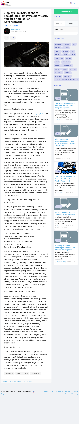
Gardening (59, 58)
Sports (67, 73)
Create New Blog (65, 11)
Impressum (66, 392)
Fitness (57, 55)
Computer (35, 373)
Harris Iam (59, 119)
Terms (52, 392)
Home (57, 62)
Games (72, 55)
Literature (66, 62)
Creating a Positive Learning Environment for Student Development (65, 248)
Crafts (66, 48)
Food (65, 55)
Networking (67, 65)
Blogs (6, 25)
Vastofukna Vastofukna (63, 157)
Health (68, 58)
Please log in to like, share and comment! (17, 381)
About (46, 392)
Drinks (65, 51)
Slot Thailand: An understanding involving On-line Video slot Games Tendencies (65, 142)
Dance (57, 51)
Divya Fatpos (60, 226)
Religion (73, 69)
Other (57, 69)
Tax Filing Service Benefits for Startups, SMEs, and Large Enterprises (65, 106)
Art (74, 44)
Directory (74, 394)
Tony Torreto (60, 192)
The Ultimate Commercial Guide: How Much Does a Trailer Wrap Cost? (65, 179)
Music (57, 65)
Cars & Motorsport (62, 44)
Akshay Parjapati (61, 261)
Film (72, 51)
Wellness (67, 76)
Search (71, 23)
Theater (58, 76)
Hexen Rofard (15, 29)
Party (65, 69)
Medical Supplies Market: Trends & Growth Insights (65, 213)
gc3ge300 (40, 113)
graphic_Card (22, 373)
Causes (15, 25)
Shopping (58, 73)
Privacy (58, 392)
